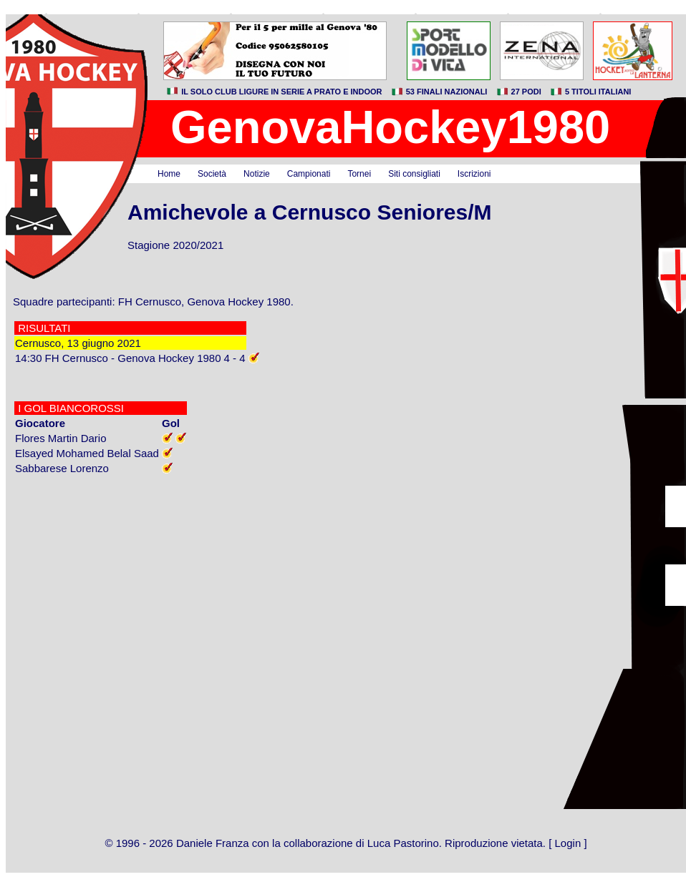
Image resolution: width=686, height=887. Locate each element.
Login (568, 843)
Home (169, 174)
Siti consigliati (414, 174)
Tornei (359, 174)
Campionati (309, 174)
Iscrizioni (474, 174)
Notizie (256, 174)
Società (212, 174)
